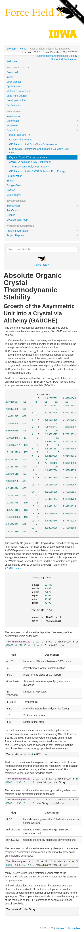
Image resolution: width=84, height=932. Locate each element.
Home (23, 48)
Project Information (43, 230)
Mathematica (14, 194)
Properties (43, 125)
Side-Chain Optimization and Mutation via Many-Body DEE (39, 150)
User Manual (14, 81)
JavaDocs (12, 210)
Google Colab (14, 185)
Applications (13, 86)
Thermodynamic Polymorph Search (29, 166)
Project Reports (43, 235)
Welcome (12, 61)
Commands (43, 120)
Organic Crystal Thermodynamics (28, 157)
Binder (10, 180)
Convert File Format (20, 139)
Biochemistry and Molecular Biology (57, 55)
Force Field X (42, 261)
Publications (13, 105)
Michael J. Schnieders (68, 928)
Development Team (17, 219)
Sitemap (11, 48)
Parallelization (14, 175)
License (11, 215)
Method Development (19, 91)
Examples (43, 130)
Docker (10, 190)
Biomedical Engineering (64, 59)
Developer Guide (16, 100)
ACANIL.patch (13, 568)
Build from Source (17, 95)
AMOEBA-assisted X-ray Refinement (30, 161)
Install (10, 77)
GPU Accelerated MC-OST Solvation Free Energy (37, 171)
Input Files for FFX (19, 134)
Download (12, 72)
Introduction (13, 116)
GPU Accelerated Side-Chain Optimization (33, 144)
